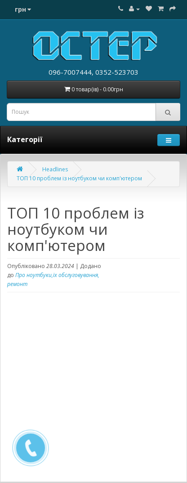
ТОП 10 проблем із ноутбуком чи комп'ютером (79, 178)
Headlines (55, 169)
